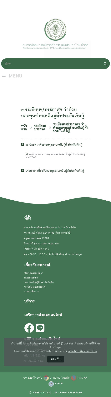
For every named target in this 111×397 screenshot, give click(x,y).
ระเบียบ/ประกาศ (40, 127)
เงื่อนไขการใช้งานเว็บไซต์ (82, 351)
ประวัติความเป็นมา (33, 273)
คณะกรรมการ (31, 278)
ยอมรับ (55, 359)
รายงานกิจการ (31, 291)
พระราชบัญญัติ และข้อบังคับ (39, 282)
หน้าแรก (24, 127)
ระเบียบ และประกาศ (35, 287)
